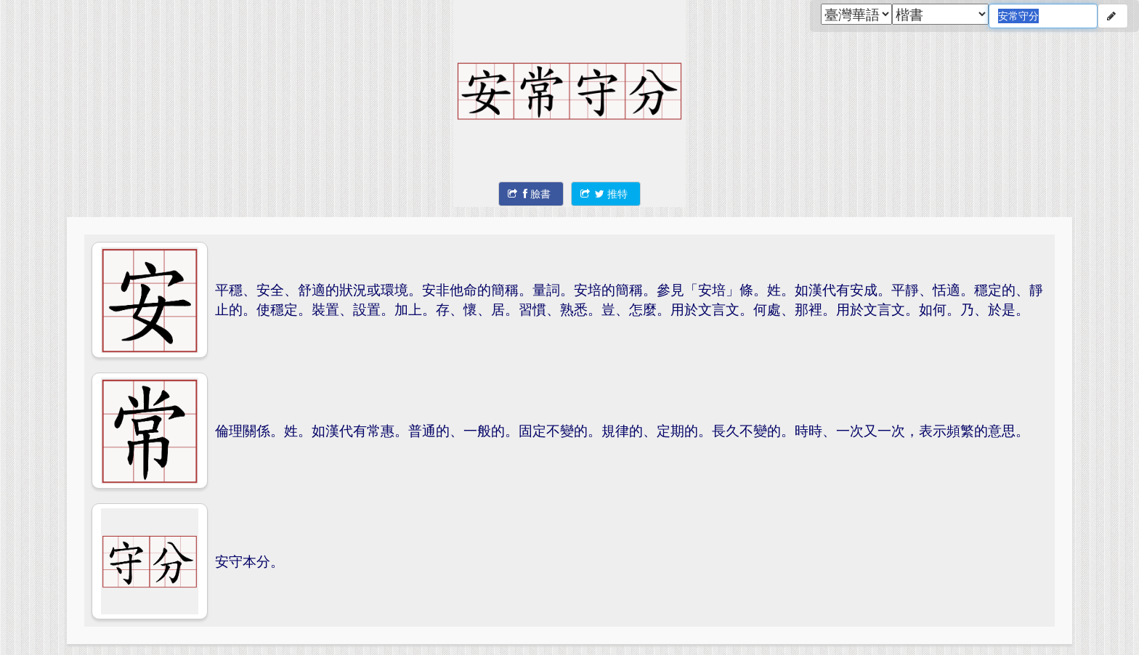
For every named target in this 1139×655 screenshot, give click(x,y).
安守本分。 (249, 561)
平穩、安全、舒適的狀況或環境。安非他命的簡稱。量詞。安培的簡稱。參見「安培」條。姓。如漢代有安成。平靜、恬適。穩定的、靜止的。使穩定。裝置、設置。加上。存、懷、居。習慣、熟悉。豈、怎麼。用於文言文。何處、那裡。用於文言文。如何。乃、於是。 (629, 299)
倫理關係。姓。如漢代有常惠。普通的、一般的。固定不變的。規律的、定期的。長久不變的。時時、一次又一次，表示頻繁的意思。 (622, 430)
